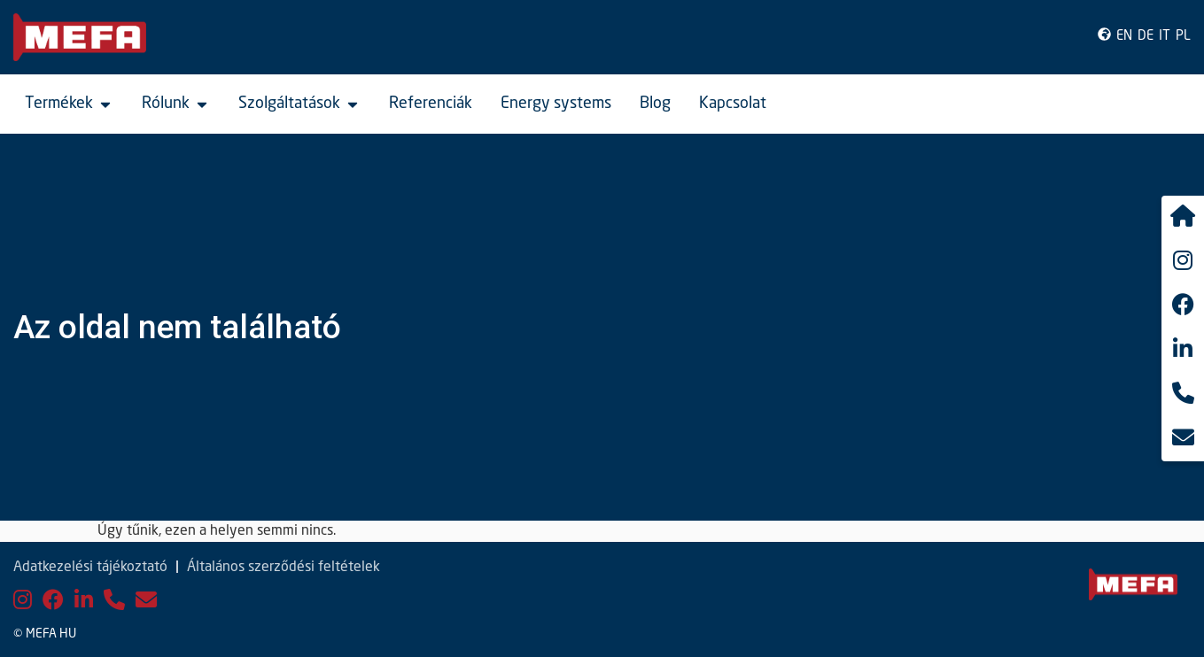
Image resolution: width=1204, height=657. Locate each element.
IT (1164, 36)
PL (1183, 36)
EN (1124, 36)
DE (1146, 36)
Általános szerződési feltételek (283, 567)
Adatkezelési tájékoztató (90, 567)
